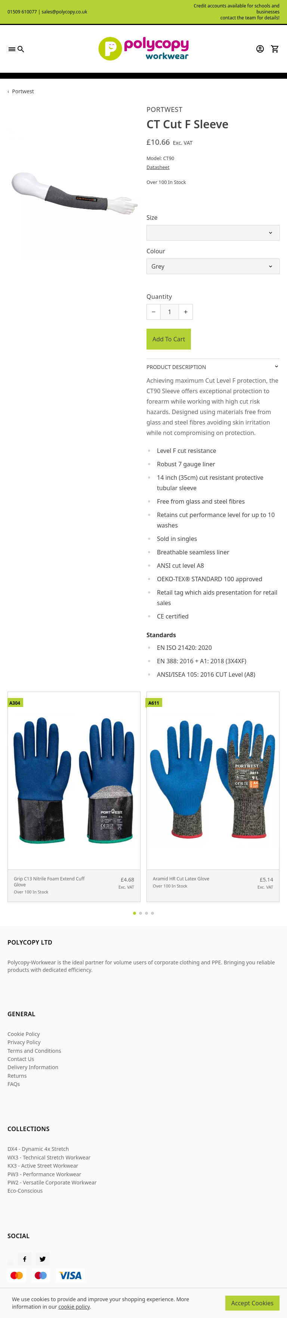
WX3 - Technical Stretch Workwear (48, 1157)
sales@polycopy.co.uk (64, 12)
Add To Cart (168, 339)
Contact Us (20, 1058)
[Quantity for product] (170, 312)
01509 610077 (22, 12)
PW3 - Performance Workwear (44, 1174)
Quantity (159, 296)
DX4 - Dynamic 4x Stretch (38, 1148)
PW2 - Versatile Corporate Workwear (52, 1182)
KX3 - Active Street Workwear (42, 1165)
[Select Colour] (213, 266)
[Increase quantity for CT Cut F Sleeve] (186, 312)
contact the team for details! (250, 18)
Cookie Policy (23, 1033)
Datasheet (157, 167)
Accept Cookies (252, 1303)
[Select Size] (213, 233)
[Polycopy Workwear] (143, 48)
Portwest (23, 91)
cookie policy (74, 1306)
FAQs (13, 1083)
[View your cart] (275, 48)
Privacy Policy (23, 1042)
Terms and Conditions (34, 1050)
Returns (17, 1075)
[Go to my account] (260, 48)
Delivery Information (32, 1067)
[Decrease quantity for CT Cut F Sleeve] (153, 312)
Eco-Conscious (25, 1190)
